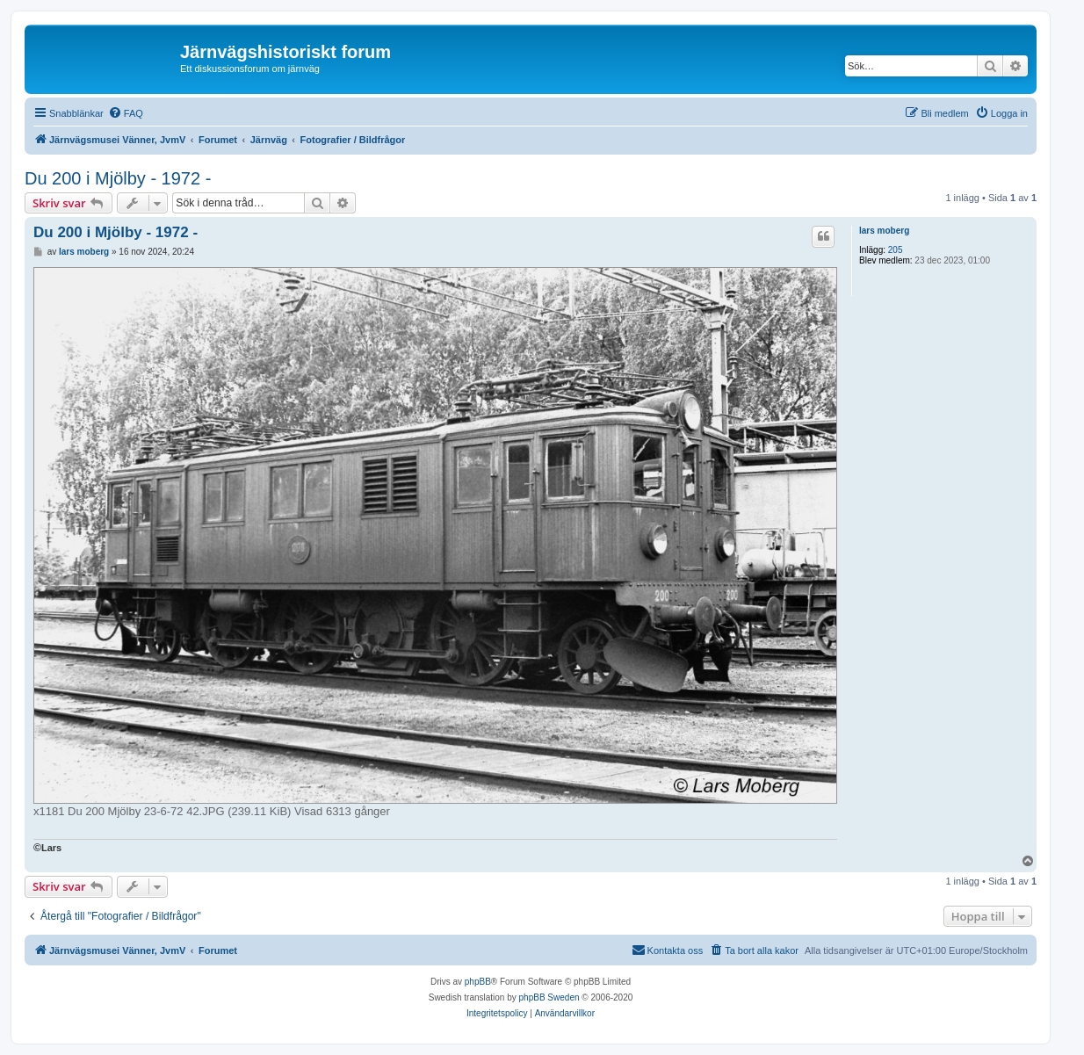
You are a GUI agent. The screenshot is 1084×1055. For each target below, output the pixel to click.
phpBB (478, 981)
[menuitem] (125, 113)
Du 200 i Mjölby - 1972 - (118, 178)
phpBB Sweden (549, 997)
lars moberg (884, 230)
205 (895, 250)
